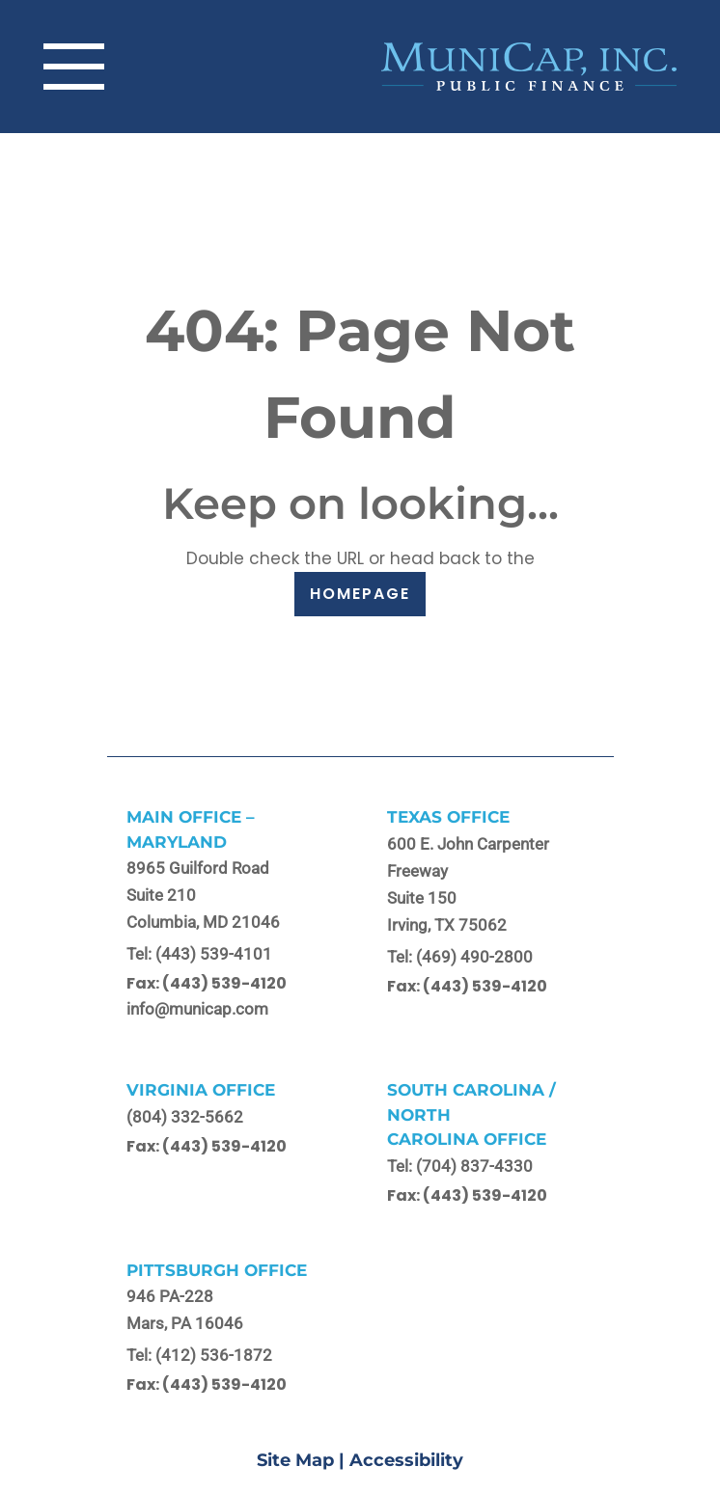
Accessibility (406, 1460)
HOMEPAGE (360, 594)
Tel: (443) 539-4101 (199, 954)
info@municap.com (197, 1008)
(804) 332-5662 (184, 1117)
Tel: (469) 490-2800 (460, 956)
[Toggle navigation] (73, 66)
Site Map (295, 1460)
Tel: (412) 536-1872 (199, 1355)
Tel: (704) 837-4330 (460, 1166)
